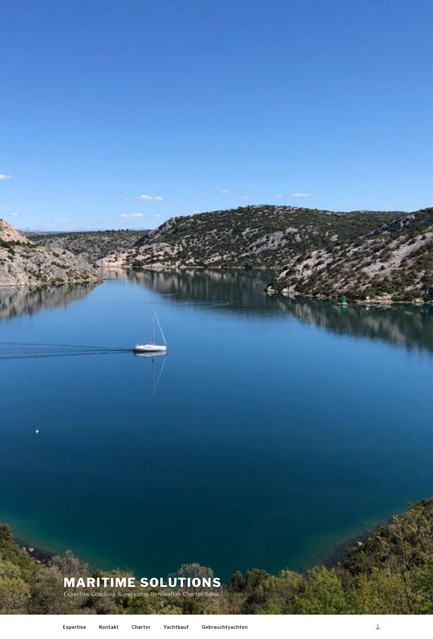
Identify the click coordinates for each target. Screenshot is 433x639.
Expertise (74, 627)
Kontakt (109, 627)
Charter (141, 627)
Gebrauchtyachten (225, 627)
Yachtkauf (176, 627)
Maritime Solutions (143, 582)
